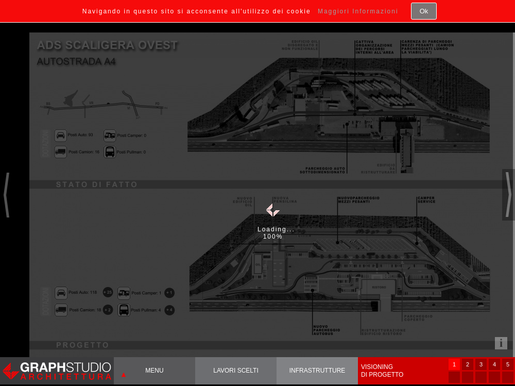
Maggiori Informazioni (358, 11)
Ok (424, 11)
